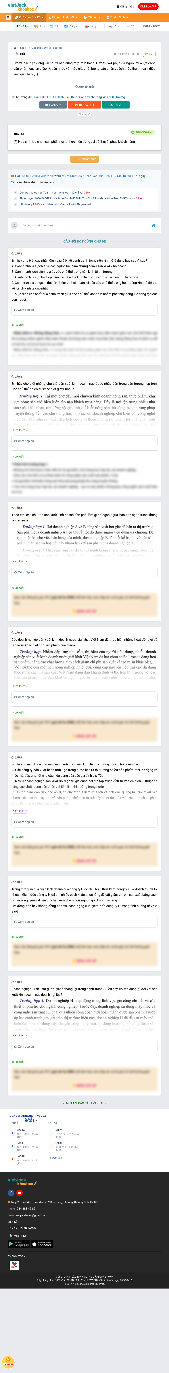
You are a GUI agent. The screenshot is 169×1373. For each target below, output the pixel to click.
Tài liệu (88, 17)
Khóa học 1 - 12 (24, 17)
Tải (115, 105)
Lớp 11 (24, 47)
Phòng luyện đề (59, 17)
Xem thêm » (20, 472)
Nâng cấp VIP (84, 696)
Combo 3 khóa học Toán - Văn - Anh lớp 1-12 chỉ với (55, 192)
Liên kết (14, 1306)
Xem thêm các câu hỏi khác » (85, 1187)
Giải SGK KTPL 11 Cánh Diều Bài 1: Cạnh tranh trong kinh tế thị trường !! (80, 97)
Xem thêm (56, 1242)
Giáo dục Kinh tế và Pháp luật (46, 47)
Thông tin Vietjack (22, 1312)
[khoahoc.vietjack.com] (23, 7)
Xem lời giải (84, 86)
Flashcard (53, 105)
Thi (84, 105)
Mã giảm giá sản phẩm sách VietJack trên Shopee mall (55, 204)
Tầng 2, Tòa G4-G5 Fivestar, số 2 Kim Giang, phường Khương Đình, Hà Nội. (55, 1287)
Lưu (149, 54)
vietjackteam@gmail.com (31, 1299)
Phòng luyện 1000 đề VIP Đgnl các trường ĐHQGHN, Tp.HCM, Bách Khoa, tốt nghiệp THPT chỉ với (81, 198)
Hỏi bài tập (8, 1361)
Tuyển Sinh (113, 17)
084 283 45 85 (26, 1293)
